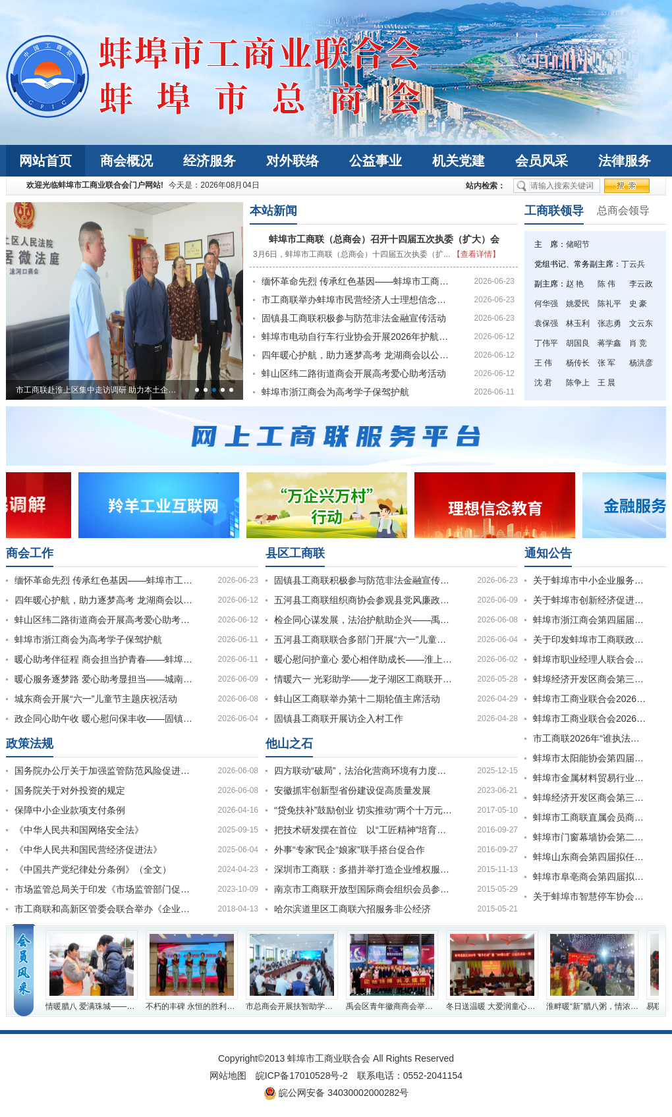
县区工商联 (295, 553)
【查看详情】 (476, 254)
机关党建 (458, 160)
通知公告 (548, 553)
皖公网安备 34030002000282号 (336, 1093)
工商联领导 (554, 210)
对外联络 (292, 160)
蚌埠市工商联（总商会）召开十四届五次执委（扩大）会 (384, 239)
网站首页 (45, 160)
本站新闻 (273, 210)
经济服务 (209, 160)
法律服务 (624, 160)
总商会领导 (623, 210)
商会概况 (126, 160)
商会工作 (29, 553)
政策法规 (29, 743)
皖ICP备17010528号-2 (302, 1075)
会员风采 (541, 160)
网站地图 (228, 1075)
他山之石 (289, 743)
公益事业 (375, 160)
